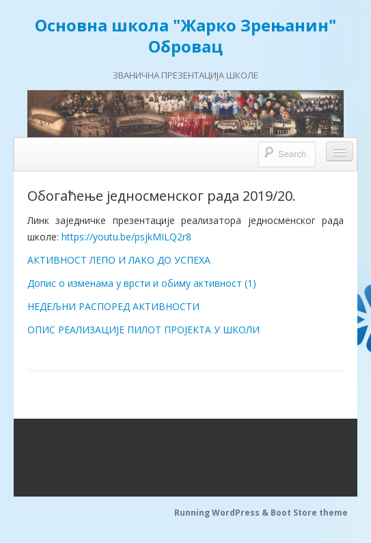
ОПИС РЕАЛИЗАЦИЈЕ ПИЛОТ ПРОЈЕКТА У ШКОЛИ (143, 329)
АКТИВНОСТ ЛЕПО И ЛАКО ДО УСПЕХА (118, 259)
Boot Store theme (309, 512)
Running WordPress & (222, 512)
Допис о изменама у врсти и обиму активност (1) (141, 283)
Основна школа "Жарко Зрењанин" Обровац (185, 35)
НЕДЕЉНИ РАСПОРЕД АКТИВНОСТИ (113, 306)
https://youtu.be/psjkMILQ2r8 (126, 236)
